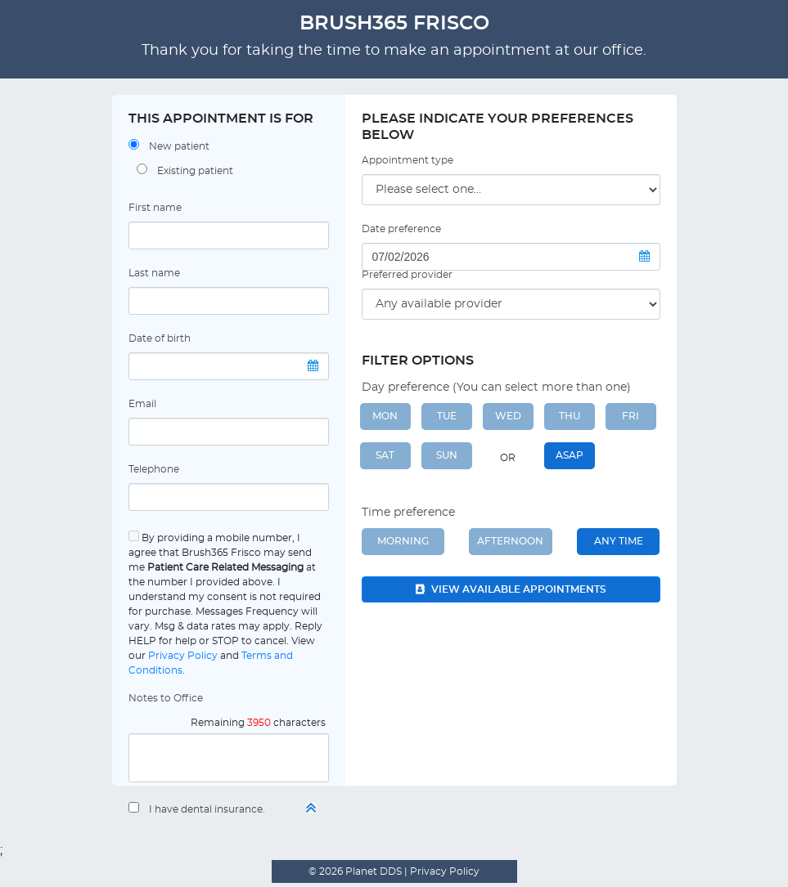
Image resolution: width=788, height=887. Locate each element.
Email (142, 404)
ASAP (569, 455)
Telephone (153, 469)
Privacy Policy (183, 656)
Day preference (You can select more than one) (496, 387)
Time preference (408, 512)
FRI (630, 416)
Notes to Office (165, 698)
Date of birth (159, 338)
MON (385, 416)
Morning (403, 541)
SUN (446, 455)
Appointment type (407, 160)
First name (155, 208)
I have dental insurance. (207, 809)
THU (569, 416)
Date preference (401, 229)
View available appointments (511, 589)
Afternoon (510, 541)
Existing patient (195, 171)
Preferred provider (407, 275)
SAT (385, 455)
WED (508, 416)
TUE (447, 416)
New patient (179, 146)
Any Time (618, 541)
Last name (154, 273)
